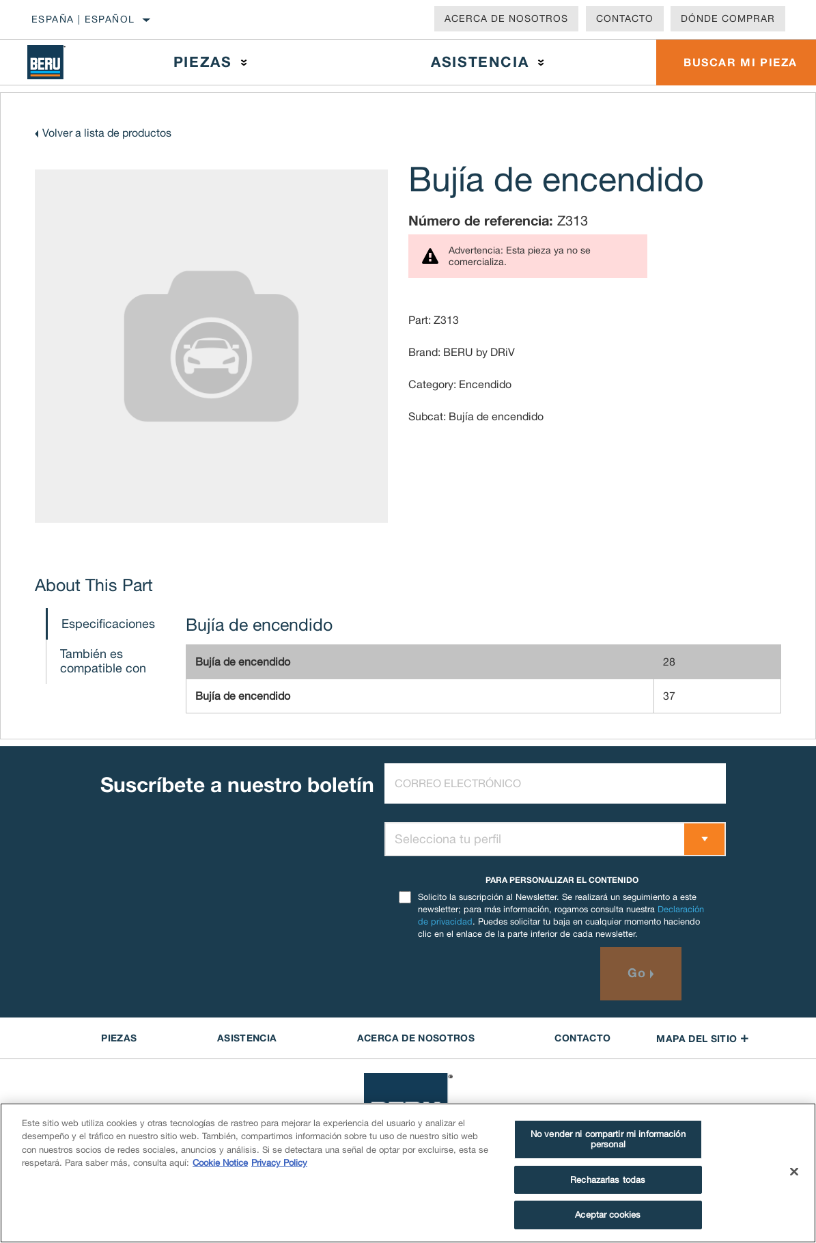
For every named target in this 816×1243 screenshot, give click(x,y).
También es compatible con (103, 660)
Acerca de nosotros (506, 18)
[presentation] (488, 973)
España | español (83, 19)
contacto (582, 1037)
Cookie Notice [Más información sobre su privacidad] (220, 1163)
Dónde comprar (728, 18)
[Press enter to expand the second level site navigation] (244, 62)
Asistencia (480, 61)
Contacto (624, 18)
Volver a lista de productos (106, 132)
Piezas (202, 61)
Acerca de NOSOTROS (416, 1037)
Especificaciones (108, 623)
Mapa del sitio (702, 1038)
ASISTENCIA (247, 1037)
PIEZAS (119, 1037)
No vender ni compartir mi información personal (608, 1139)
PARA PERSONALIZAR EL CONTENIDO (562, 880)
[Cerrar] (794, 1172)
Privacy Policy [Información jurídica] (279, 1163)
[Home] (55, 62)
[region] (408, 1173)
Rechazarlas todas (607, 1180)
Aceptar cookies (608, 1215)
